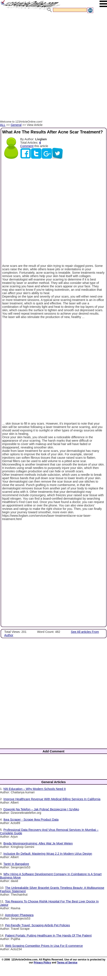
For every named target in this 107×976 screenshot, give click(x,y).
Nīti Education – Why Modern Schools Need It (34, 789)
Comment (26, 146)
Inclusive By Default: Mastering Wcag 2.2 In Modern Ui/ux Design (47, 853)
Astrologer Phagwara (19, 915)
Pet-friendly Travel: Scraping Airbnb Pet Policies (37, 925)
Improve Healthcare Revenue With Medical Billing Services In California (51, 799)
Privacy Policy (42, 962)
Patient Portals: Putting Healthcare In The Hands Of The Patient (48, 935)
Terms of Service (67, 962)
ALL (2, 125)
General (16, 125)
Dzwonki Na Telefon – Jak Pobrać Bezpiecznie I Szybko (41, 809)
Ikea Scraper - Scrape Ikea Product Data (30, 819)
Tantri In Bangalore (16, 864)
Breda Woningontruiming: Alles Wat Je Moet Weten (38, 843)
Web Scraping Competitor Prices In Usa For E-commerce (44, 945)
